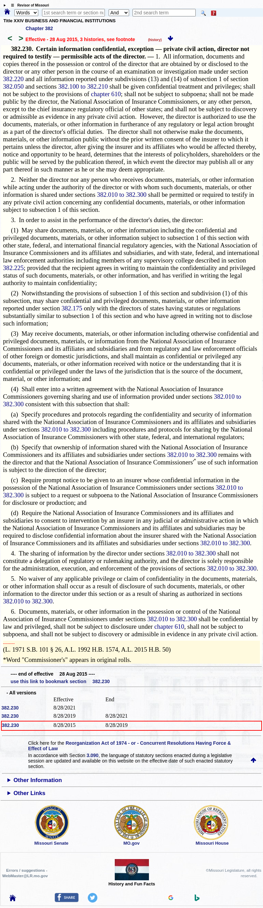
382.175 (71, 308)
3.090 (92, 755)
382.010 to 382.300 (122, 194)
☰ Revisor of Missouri (28, 5)
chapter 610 (106, 94)
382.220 (13, 78)
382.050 (13, 86)
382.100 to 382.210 (83, 86)
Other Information (38, 780)
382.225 (13, 267)
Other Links (29, 793)
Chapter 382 (39, 28)
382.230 (10, 708)
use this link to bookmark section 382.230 (60, 681)
